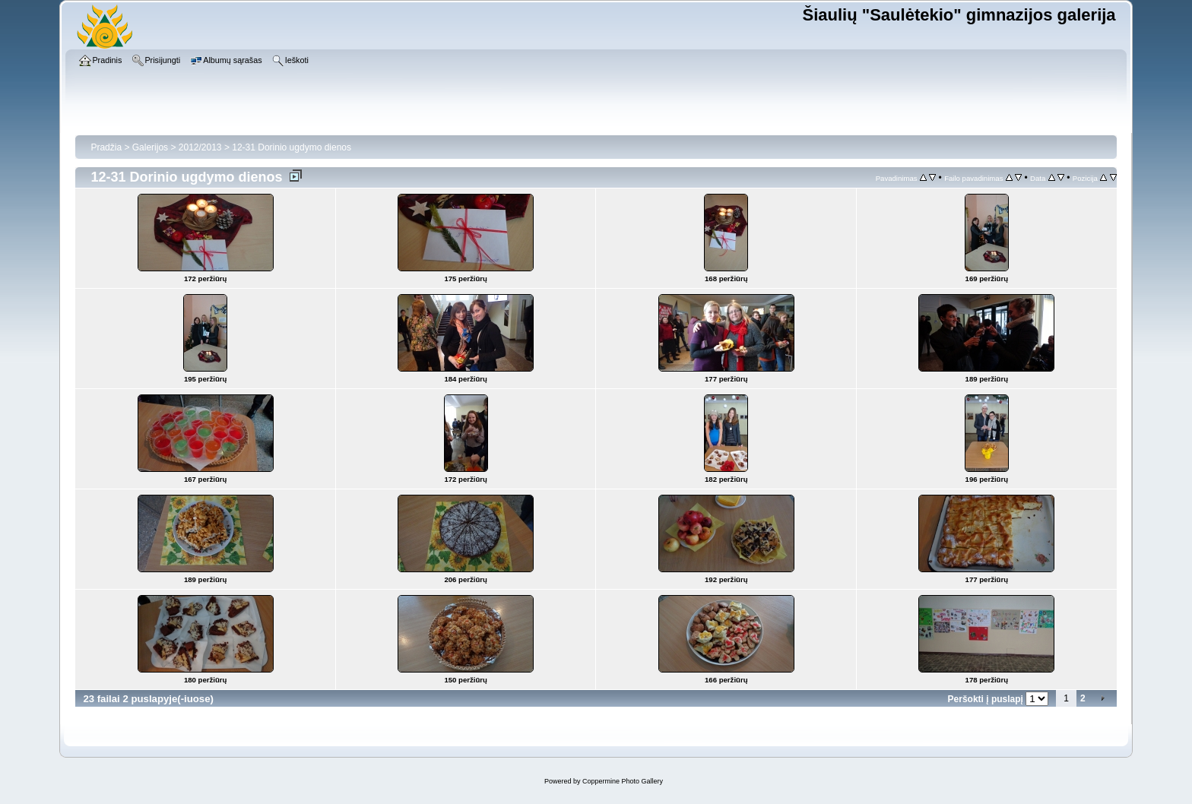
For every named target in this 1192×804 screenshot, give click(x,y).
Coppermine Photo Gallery (622, 781)
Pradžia (106, 147)
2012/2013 (200, 147)
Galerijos (150, 147)
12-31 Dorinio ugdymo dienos (291, 147)
